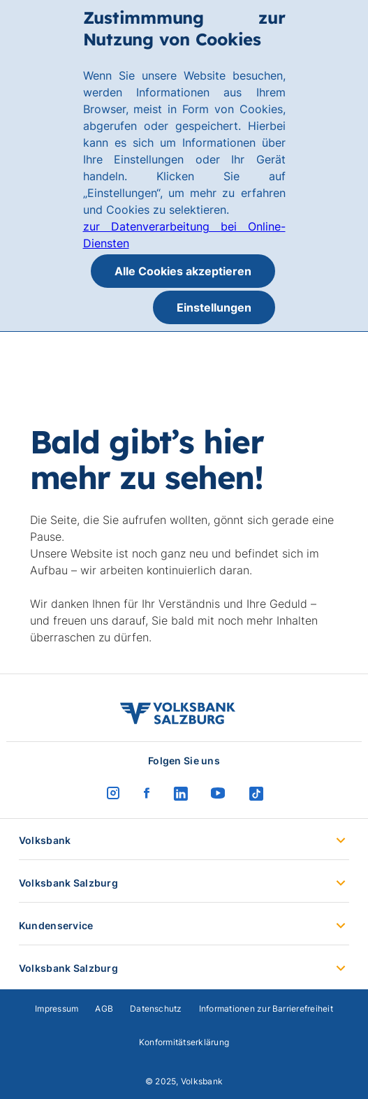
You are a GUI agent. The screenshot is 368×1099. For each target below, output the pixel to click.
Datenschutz (156, 1008)
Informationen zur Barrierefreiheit (266, 1008)
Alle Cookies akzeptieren (183, 271)
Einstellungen (214, 307)
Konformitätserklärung (184, 1042)
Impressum (56, 1008)
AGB (104, 1008)
